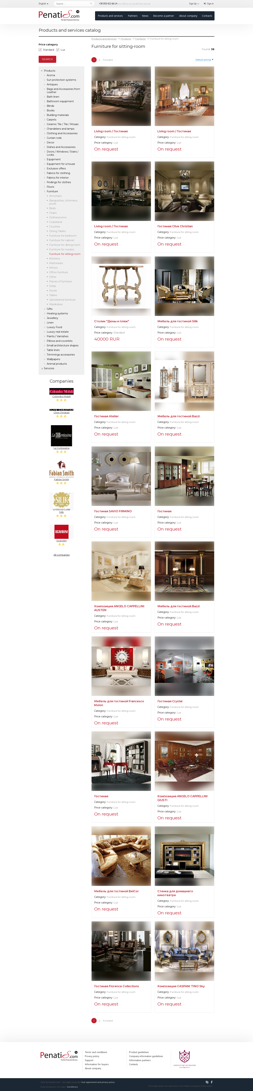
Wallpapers (53, 359)
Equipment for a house (61, 164)
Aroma (51, 75)
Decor (50, 142)
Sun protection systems (61, 79)
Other (52, 276)
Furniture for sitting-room (121, 137)
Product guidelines (139, 1052)
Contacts (207, 15)
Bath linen (53, 96)
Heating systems (57, 313)
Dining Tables (57, 231)
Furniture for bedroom (63, 235)
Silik (61, 502)
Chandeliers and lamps (60, 128)
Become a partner (163, 15)
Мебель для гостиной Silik (177, 321)
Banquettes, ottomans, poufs (63, 202)
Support (89, 1060)
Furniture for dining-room (64, 244)
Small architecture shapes (62, 345)
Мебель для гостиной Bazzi (178, 416)
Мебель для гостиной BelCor (116, 891)
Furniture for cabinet (61, 240)
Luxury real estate (58, 331)
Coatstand (55, 222)
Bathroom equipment (60, 101)
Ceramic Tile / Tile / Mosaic (63, 124)
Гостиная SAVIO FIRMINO (113, 511)
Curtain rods (54, 137)
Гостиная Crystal (169, 701)
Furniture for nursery (61, 249)
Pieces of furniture (60, 281)
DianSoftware (72, 1087)
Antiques (52, 84)
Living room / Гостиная (111, 131)
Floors (50, 186)
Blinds (50, 105)
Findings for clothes (59, 182)
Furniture (52, 191)
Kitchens (54, 258)
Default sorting (203, 59)
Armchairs (55, 196)
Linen (50, 322)
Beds (52, 208)
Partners (133, 15)
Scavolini (61, 533)
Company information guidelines (146, 1056)
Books (50, 110)
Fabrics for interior (58, 177)
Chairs (53, 212)
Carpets (51, 119)
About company (188, 15)
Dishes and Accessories (61, 147)
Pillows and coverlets (59, 340)
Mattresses (56, 263)
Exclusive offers (56, 168)
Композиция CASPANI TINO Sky (181, 986)
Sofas (52, 286)
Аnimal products (57, 363)
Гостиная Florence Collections (116, 986)
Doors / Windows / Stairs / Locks (62, 153)
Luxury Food (54, 327)
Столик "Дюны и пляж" (111, 321)
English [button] (42, 3)
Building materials (58, 115)
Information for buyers (97, 1064)
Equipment (54, 159)
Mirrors (53, 267)
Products (49, 70)
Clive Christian (61, 411)
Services (49, 368)
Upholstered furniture (62, 299)
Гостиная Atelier (106, 416)
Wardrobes (56, 304)
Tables (53, 295)
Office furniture (58, 272)
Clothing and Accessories (62, 133)
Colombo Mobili (61, 393)
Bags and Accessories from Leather (63, 90)
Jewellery (52, 318)
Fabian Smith (61, 471)
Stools (53, 290)
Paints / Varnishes (57, 336)
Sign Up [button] (193, 3)
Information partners (140, 1060)
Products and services (110, 15)
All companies (62, 554)
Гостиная (164, 511)
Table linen (53, 350)
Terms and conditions (96, 1052)
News (145, 15)
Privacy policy (92, 1056)
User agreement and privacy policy (98, 1082)
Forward (108, 59)
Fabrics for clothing (58, 173)
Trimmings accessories (61, 354)
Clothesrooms (57, 217)
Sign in (210, 3)
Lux (63, 49)
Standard (48, 49)
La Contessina (61, 437)
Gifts (49, 308)
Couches (54, 226)
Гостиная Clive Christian (175, 226)
